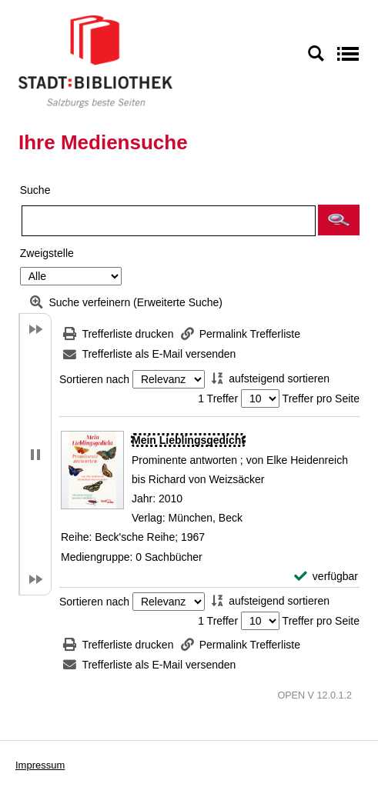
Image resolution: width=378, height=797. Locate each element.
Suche (35, 190)
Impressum (40, 765)
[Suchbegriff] (169, 220)
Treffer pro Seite (321, 398)
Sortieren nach (94, 379)
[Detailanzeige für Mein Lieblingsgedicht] (188, 440)
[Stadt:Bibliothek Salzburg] (95, 61)
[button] (339, 220)
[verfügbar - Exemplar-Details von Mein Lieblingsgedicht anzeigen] (326, 576)
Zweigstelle (47, 253)
